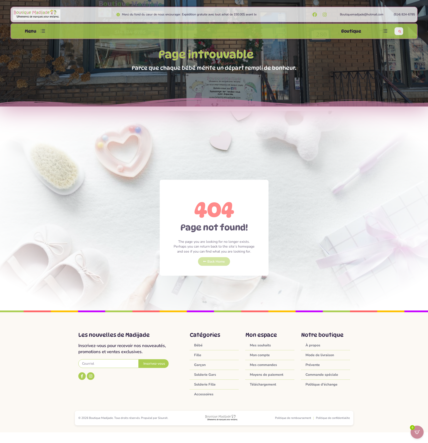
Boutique (351, 34)
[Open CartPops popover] (417, 432)
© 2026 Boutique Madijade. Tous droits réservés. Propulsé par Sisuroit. (123, 418)
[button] (42, 34)
